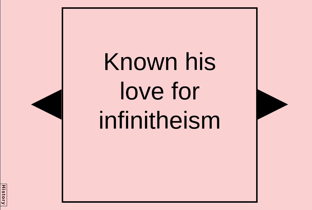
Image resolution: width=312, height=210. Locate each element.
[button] (46, 104)
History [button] (3, 195)
